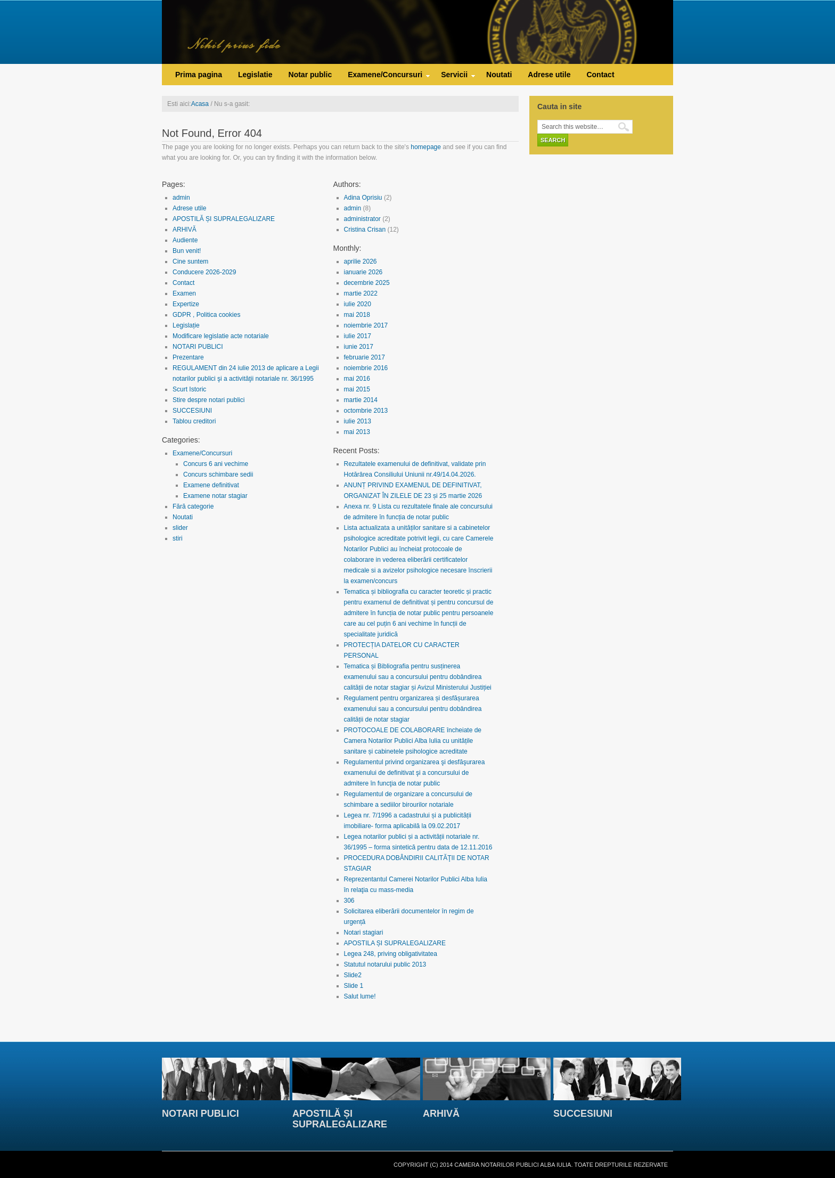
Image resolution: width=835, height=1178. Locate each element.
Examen (184, 293)
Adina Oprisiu (363, 197)
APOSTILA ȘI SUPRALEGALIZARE (395, 943)
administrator (362, 219)
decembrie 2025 (367, 283)
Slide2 (353, 975)
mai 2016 (357, 378)
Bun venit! (187, 251)
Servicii (454, 77)
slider (180, 527)
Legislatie (255, 74)
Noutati (499, 74)
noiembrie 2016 (366, 368)
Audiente (185, 240)
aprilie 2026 (360, 261)
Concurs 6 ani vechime (215, 464)
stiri (178, 538)
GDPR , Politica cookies (206, 314)
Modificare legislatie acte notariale (221, 336)
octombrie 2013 (366, 410)
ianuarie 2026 (363, 272)
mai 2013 (357, 432)
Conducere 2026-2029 (204, 272)
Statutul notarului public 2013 (385, 964)
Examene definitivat (211, 485)
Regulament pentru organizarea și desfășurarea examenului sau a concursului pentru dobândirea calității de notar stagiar (413, 708)
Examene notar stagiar (215, 496)
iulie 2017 (357, 336)
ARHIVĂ (185, 229)
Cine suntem (190, 261)
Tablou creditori (194, 421)
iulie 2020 (357, 304)
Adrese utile (549, 74)
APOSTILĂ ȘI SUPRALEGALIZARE (224, 219)
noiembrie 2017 (366, 325)
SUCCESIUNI (192, 410)
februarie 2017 (364, 357)
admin (181, 197)
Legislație (186, 325)
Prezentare (188, 357)
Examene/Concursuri (385, 77)
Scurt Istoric (189, 389)
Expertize (186, 304)
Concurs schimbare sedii (218, 474)
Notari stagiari (363, 932)
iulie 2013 (357, 421)
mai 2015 (357, 389)
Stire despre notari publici (208, 400)
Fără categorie (193, 506)
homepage (426, 147)
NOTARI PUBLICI (198, 346)
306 (349, 900)
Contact (600, 74)
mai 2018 (357, 314)
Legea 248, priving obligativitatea (390, 954)
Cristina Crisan (365, 229)
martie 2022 (361, 293)
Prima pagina (198, 74)
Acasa (200, 104)
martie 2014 (361, 400)
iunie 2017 (358, 346)
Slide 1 (354, 985)
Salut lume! (360, 996)
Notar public (310, 74)
